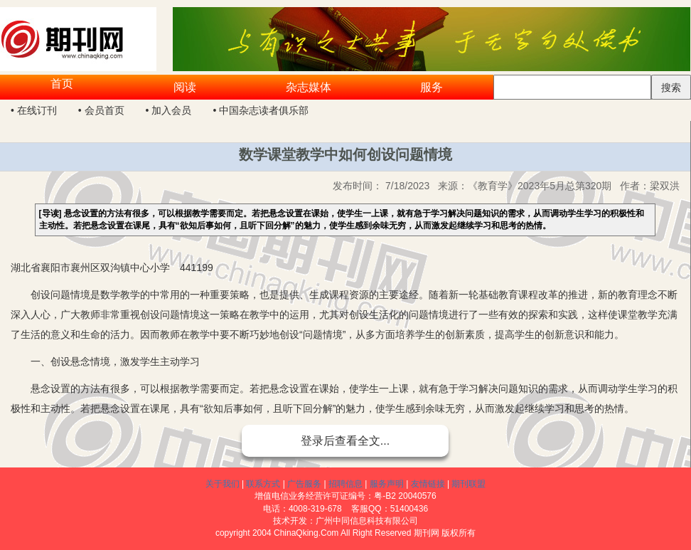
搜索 (671, 87)
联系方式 (263, 484)
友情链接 (428, 484)
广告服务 (304, 484)
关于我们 (222, 484)
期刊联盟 (468, 484)
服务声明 (387, 484)
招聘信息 (345, 484)
